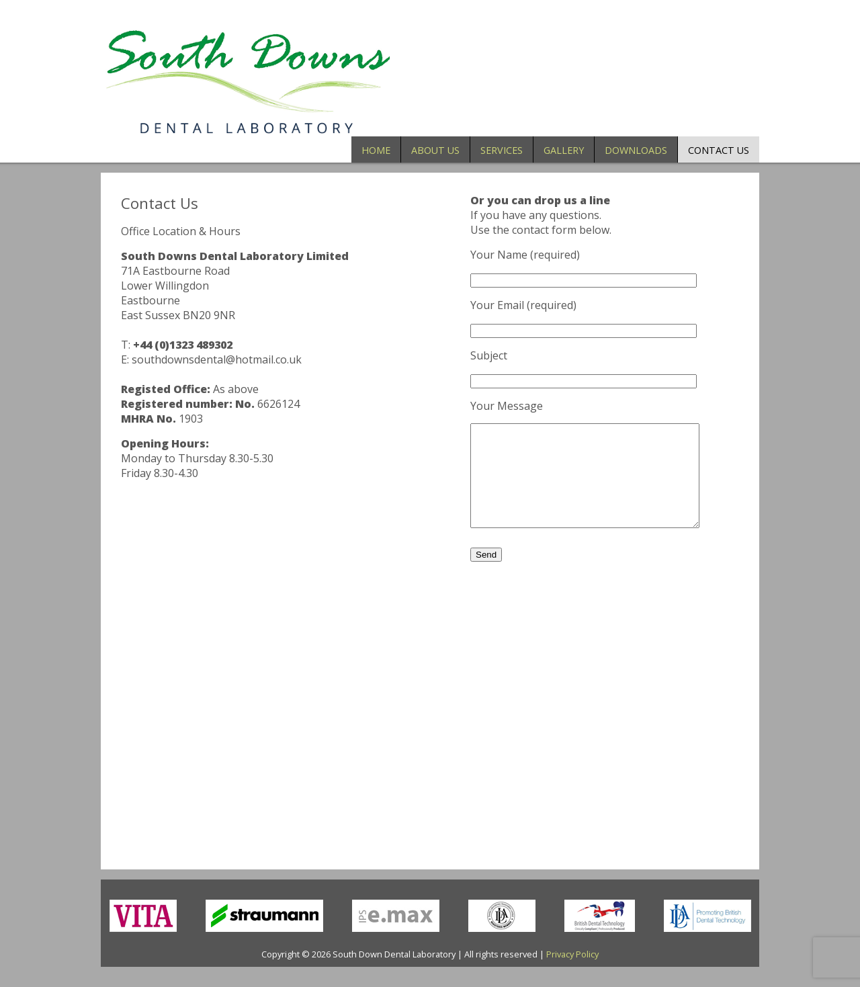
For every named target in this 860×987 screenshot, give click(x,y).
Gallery (564, 150)
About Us (435, 150)
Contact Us (718, 150)
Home (375, 150)
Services (501, 150)
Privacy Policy (572, 974)
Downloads (636, 150)
